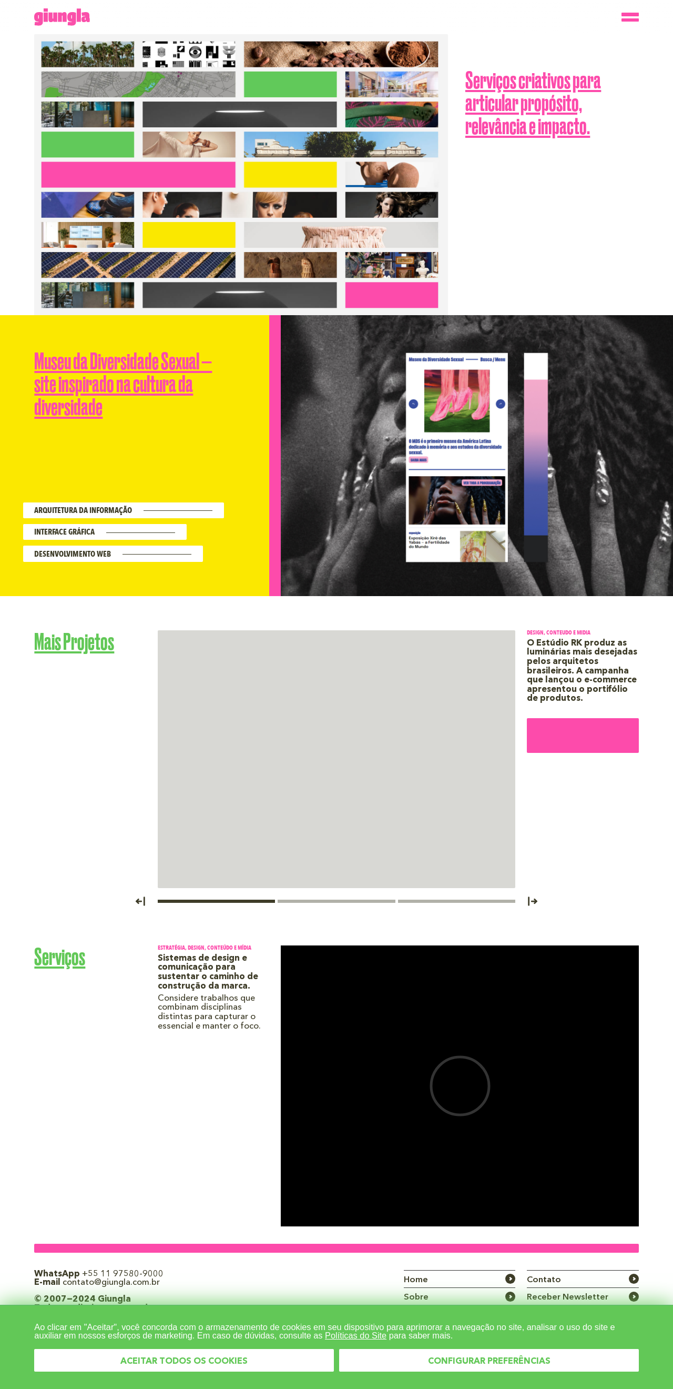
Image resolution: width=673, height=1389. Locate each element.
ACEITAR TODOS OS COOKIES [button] (184, 1361)
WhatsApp (99, 1274)
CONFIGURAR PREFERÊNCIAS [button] (489, 1361)
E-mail (97, 1283)
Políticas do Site (355, 1335)
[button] (146, 899)
